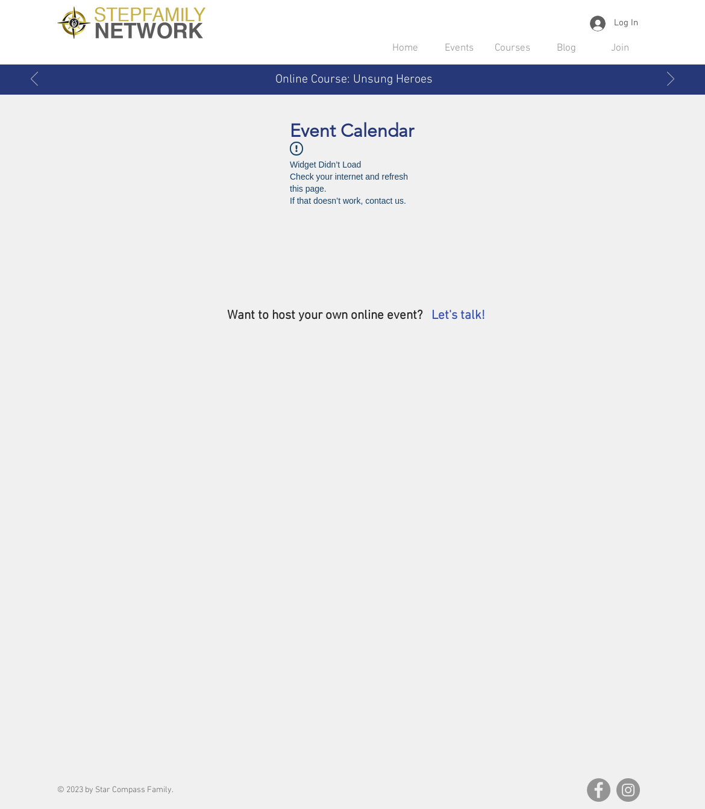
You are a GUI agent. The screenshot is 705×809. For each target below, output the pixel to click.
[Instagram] (628, 790)
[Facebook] (598, 790)
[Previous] (34, 79)
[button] (459, 48)
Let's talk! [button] (458, 315)
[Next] (670, 79)
